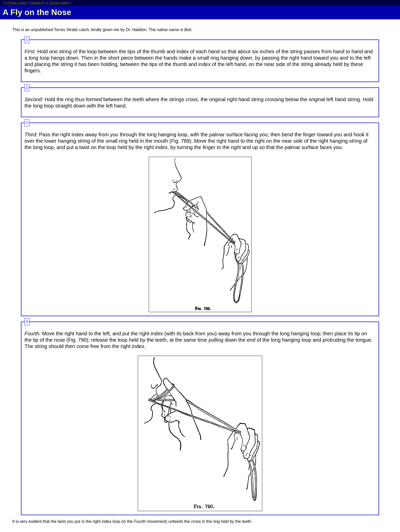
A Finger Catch (16, 3)
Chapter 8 (36, 3)
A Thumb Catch (57, 3)
